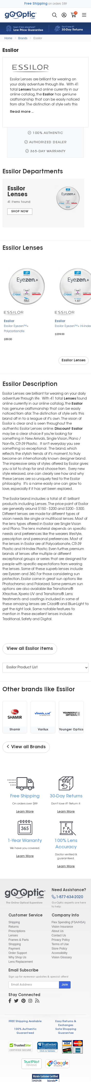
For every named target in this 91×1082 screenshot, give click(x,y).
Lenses (13, 935)
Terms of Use (60, 944)
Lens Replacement (20, 961)
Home (8, 38)
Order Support (17, 953)
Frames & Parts (18, 940)
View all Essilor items (30, 649)
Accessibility (59, 953)
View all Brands (26, 747)
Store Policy (59, 948)
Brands (22, 38)
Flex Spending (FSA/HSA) (68, 922)
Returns (13, 926)
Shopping (14, 944)
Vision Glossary (62, 957)
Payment (14, 948)
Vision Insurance (62, 926)
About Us (58, 931)
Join (65, 984)
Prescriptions (16, 931)
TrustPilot (31, 1064)
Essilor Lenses (73, 360)
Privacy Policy (61, 940)
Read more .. (21, 112)
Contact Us (59, 935)
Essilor (37, 38)
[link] (47, 1047)
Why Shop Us (17, 957)
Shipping (14, 922)
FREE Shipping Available (25, 1021)
